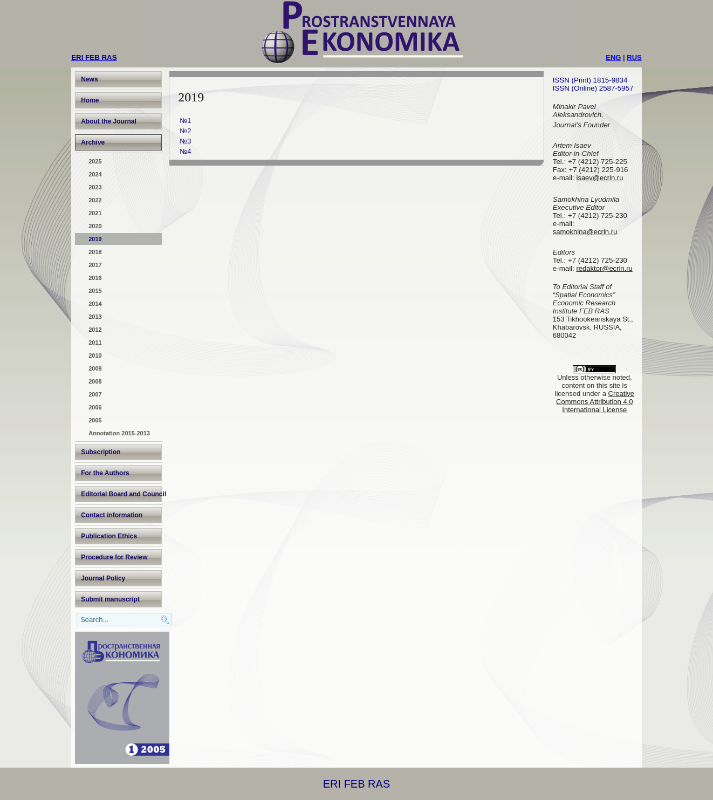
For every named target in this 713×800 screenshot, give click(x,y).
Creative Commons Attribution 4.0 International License (595, 401)
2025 (94, 161)
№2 (185, 131)
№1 (185, 121)
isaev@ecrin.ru (600, 178)
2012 (94, 329)
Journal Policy (103, 578)
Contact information (111, 515)
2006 (94, 407)
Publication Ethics (109, 536)
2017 (94, 265)
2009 (94, 368)
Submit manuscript (110, 599)
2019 (94, 239)
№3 (185, 141)
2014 (94, 303)
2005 (94, 420)
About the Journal (108, 121)
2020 (94, 226)
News (89, 79)
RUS (634, 57)
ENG (613, 57)
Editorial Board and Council (121, 494)
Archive (93, 142)
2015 (94, 291)
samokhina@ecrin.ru (585, 232)
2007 (94, 394)
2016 (94, 278)
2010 (94, 355)
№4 (185, 151)
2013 (94, 316)
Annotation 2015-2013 (119, 433)
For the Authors (105, 473)
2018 (94, 252)
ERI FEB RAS (356, 784)
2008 (94, 381)
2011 (94, 342)
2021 (94, 213)
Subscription (100, 452)
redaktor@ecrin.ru (605, 268)
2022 (94, 200)
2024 (94, 174)
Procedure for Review (114, 557)
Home (90, 100)
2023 (94, 187)
